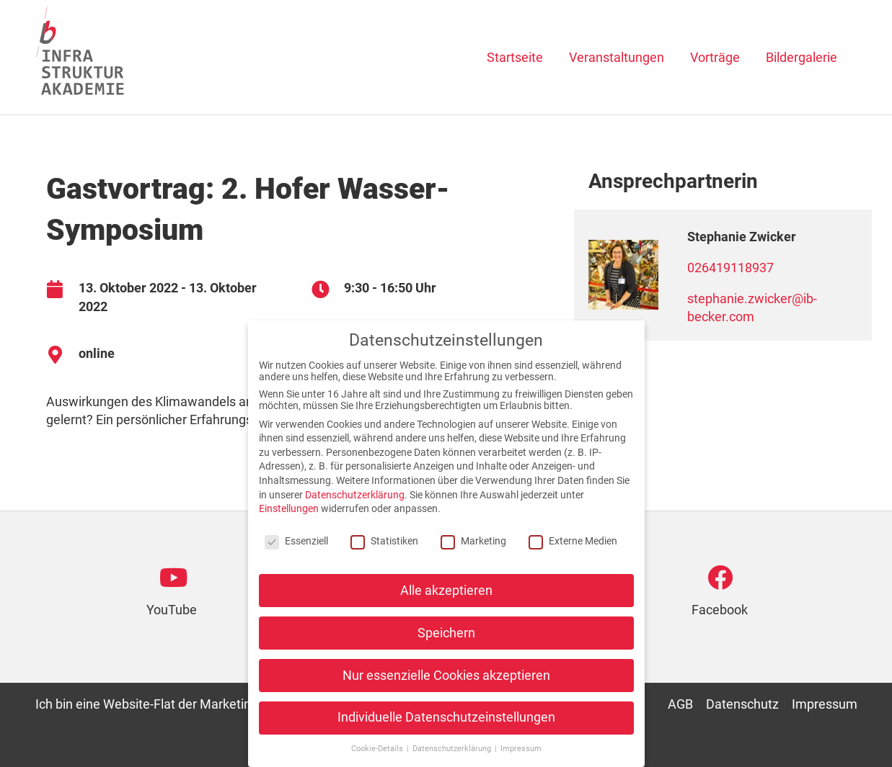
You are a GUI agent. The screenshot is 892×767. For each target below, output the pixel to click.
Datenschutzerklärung (355, 510)
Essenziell (296, 556)
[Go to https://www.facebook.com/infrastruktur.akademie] (719, 597)
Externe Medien (573, 556)
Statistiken (384, 556)
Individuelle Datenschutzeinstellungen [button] (446, 733)
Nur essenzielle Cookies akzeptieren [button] (446, 690)
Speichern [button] (446, 648)
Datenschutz (742, 704)
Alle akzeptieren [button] (446, 605)
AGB (680, 704)
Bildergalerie (801, 57)
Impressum (824, 704)
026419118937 (730, 267)
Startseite (515, 57)
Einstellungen (289, 523)
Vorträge (715, 57)
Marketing (473, 556)
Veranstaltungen (616, 57)
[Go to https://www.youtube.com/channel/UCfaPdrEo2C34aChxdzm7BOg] (172, 597)
